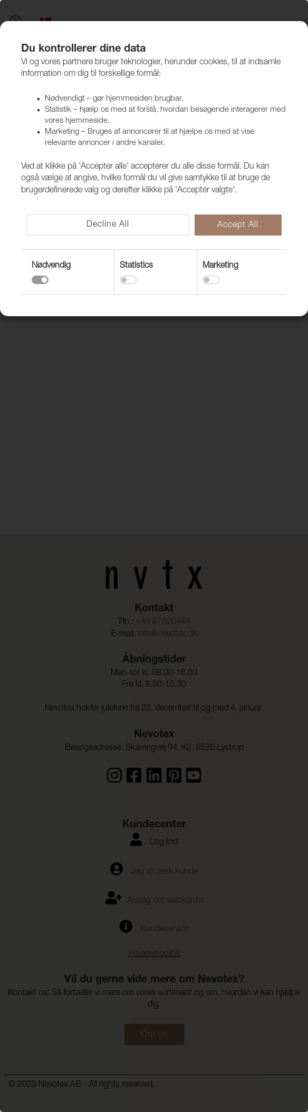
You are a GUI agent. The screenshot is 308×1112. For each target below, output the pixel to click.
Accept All (237, 225)
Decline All (107, 225)
